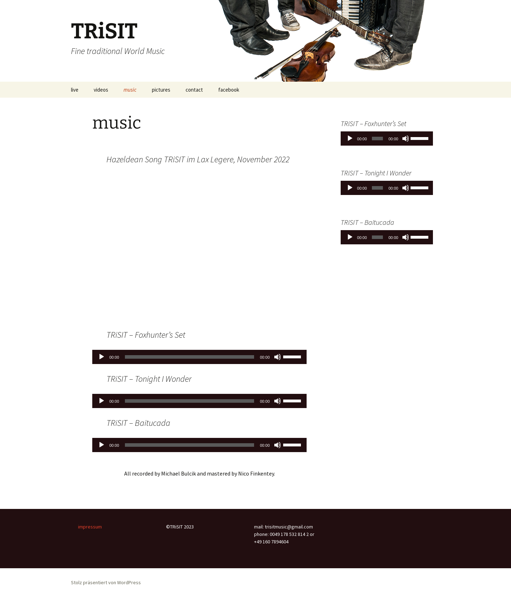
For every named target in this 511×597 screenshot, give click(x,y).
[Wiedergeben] (101, 356)
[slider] (189, 357)
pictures (161, 89)
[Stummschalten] (277, 356)
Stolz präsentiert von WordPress (106, 582)
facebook (228, 89)
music (130, 89)
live (74, 89)
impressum (90, 526)
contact (194, 89)
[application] (199, 357)
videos (101, 89)
